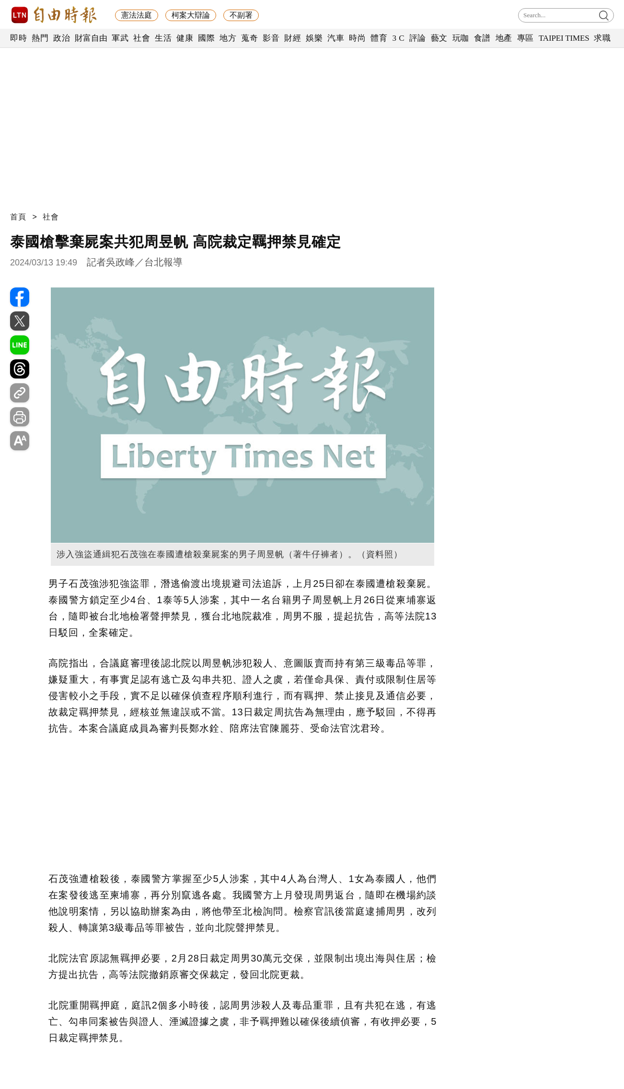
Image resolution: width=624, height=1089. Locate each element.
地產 (504, 38)
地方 (228, 38)
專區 (525, 38)
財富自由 (91, 38)
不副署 (241, 15)
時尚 (357, 38)
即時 (18, 38)
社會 (141, 38)
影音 (271, 38)
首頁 (18, 217)
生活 (163, 38)
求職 (602, 38)
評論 (417, 38)
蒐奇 (249, 38)
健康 (184, 38)
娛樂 (314, 38)
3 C (398, 38)
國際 (206, 38)
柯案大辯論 (191, 15)
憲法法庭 (136, 15)
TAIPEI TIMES (564, 38)
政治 (61, 38)
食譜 (482, 38)
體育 (378, 38)
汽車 (335, 38)
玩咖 (460, 38)
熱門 (40, 38)
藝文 (439, 38)
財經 (292, 38)
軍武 (120, 38)
